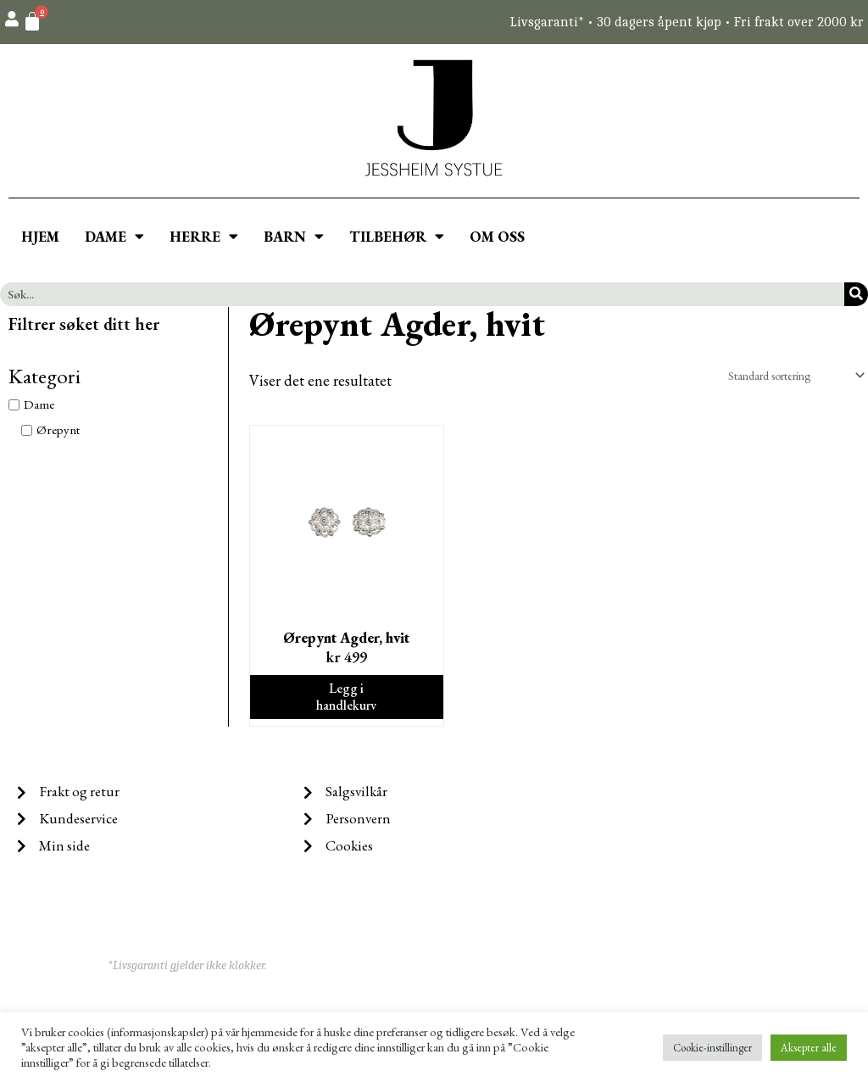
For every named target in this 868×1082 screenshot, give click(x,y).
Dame (39, 405)
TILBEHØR (396, 236)
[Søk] (856, 294)
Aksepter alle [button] (809, 1047)
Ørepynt (58, 429)
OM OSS (497, 236)
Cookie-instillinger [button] (712, 1047)
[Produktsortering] (786, 376)
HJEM (40, 236)
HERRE (204, 236)
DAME (114, 236)
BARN (294, 236)
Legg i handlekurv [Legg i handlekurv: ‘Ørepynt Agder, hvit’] (346, 701)
